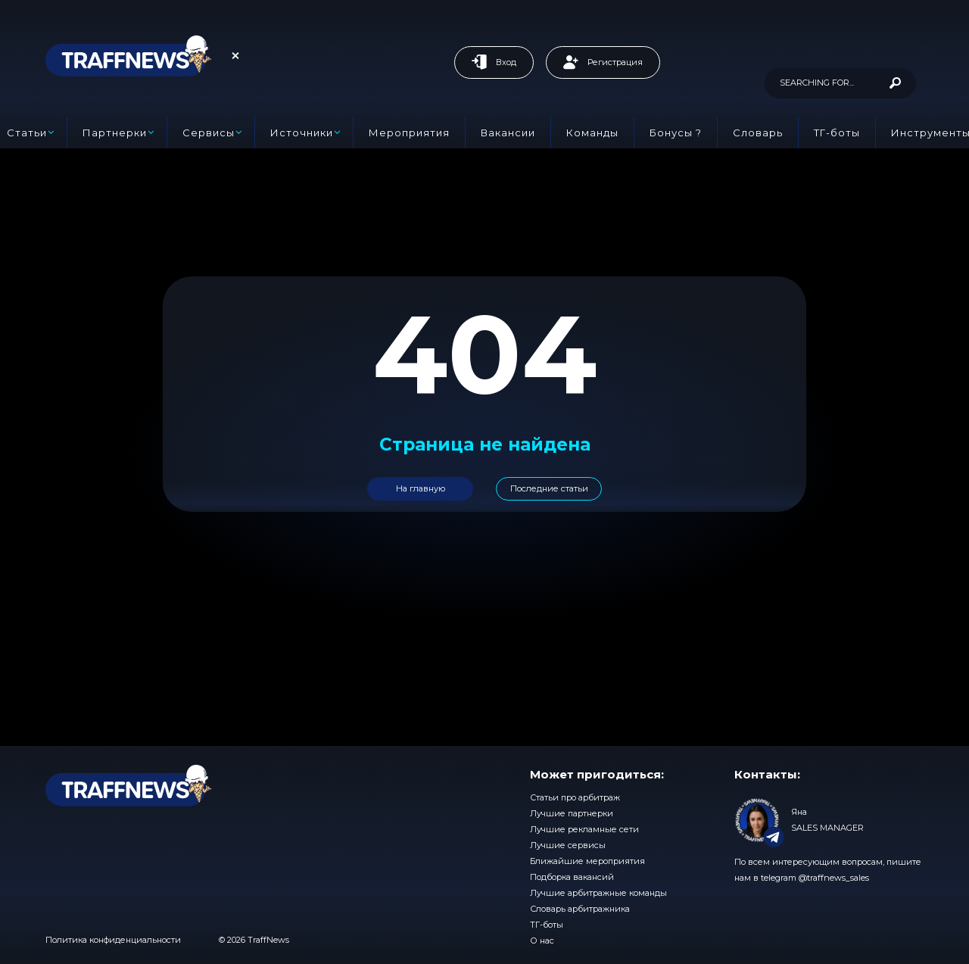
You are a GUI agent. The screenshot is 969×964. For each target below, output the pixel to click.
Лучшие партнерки (571, 813)
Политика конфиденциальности (113, 939)
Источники (301, 132)
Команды (592, 132)
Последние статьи (549, 488)
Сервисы (208, 132)
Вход (494, 62)
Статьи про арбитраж (575, 797)
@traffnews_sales (834, 877)
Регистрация (603, 62)
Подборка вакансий (572, 877)
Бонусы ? (676, 132)
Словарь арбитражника (580, 908)
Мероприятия (409, 132)
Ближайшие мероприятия (587, 861)
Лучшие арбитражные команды (598, 893)
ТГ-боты (837, 132)
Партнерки (115, 132)
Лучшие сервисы (568, 845)
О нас (542, 940)
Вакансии (508, 132)
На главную (420, 488)
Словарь (758, 132)
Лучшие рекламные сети (584, 829)
